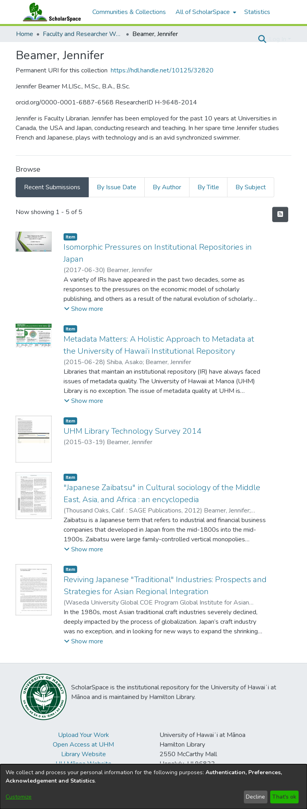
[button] (262, 39)
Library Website (83, 754)
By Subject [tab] (250, 187)
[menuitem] (205, 12)
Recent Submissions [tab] (52, 187)
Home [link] (24, 34)
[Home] (50, 12)
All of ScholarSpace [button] (202, 12)
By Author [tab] (167, 187)
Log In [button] (278, 39)
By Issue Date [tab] (116, 187)
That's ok (284, 797)
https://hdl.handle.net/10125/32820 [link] (162, 70)
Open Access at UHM (83, 744)
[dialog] (153, 786)
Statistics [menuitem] (257, 12)
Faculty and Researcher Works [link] (83, 34)
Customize (19, 797)
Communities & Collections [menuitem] (129, 12)
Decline (255, 797)
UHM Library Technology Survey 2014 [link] (132, 431)
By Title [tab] (208, 187)
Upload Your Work (83, 735)
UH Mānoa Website (84, 763)
